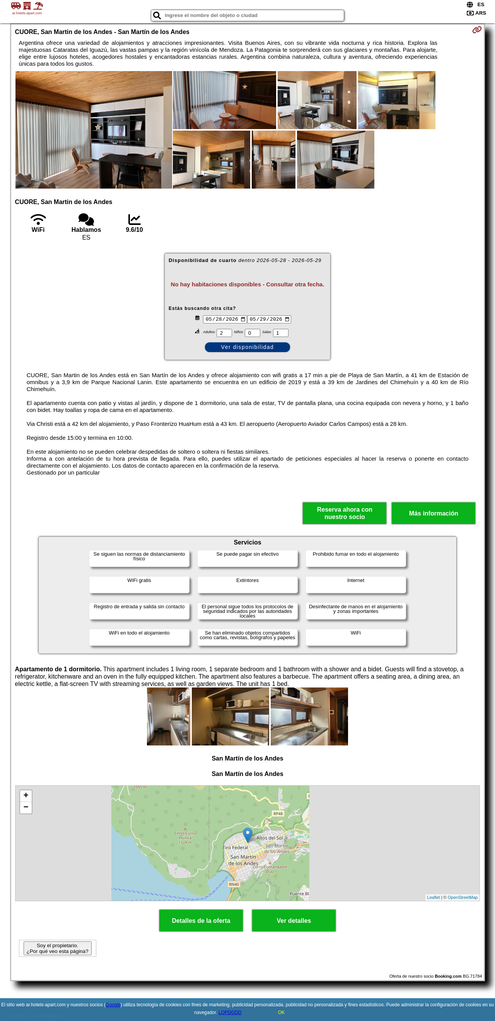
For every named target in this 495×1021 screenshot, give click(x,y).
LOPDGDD (229, 1012)
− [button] (25, 807)
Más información (433, 513)
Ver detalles (294, 920)
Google (113, 1004)
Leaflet (433, 897)
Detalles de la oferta (201, 920)
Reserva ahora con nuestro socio (344, 513)
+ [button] (25, 796)
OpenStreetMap (463, 897)
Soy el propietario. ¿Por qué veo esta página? (58, 948)
